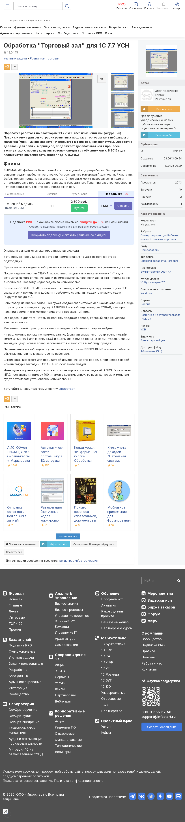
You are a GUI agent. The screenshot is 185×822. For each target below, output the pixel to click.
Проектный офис (116, 721)
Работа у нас (151, 663)
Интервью (17, 617)
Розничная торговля (163, 239)
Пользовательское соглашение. (28, 781)
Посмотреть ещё (68, 536)
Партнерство (65, 695)
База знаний (20, 639)
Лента (13, 611)
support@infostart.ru (158, 717)
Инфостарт (67, 388)
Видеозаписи (159, 600)
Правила (148, 651)
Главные (15, 605)
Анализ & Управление (66, 595)
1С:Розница (110, 674)
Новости (15, 599)
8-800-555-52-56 (156, 712)
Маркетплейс (113, 638)
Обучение (110, 593)
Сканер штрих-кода (154, 235)
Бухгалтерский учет (154, 340)
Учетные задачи (21, 657)
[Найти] (178, 580)
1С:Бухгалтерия (113, 644)
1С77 (104, 705)
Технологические (68, 746)
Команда (62, 626)
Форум (153, 614)
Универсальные (113, 693)
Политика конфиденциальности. (79, 781)
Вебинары (63, 701)
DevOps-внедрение (24, 722)
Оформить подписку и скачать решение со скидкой (69, 235)
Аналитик (108, 605)
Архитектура (65, 638)
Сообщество (19, 694)
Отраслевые (64, 733)
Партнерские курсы (116, 628)
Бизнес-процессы (69, 610)
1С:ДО (106, 686)
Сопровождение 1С (70, 657)
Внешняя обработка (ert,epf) (159, 260)
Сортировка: (94, 544)
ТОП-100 (15, 623)
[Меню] (7, 6)
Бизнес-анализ (66, 603)
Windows (146, 293)
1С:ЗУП (106, 680)
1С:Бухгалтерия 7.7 (153, 282)
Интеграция (18, 688)
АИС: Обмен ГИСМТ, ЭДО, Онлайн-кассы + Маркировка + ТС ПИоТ (18, 456)
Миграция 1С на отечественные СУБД (26, 752)
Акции (59, 665)
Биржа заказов (161, 607)
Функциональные (22, 651)
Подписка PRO (20, 645)
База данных (19, 676)
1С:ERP (106, 650)
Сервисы (62, 677)
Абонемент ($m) (151, 351)
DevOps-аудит (20, 716)
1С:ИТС (60, 671)
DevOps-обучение (23, 710)
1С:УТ (105, 668)
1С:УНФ (107, 662)
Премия (15, 629)
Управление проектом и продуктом (72, 618)
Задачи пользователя (26, 663)
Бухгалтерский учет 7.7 (156, 271)
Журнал (16, 593)
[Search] (161, 580)
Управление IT (66, 632)
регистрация (68, 560)
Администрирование (25, 682)
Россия (145, 304)
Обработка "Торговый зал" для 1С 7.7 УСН (67, 45)
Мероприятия (160, 593)
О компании (152, 633)
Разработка (18, 670)
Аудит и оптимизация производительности (25, 741)
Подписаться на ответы (21, 544)
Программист (112, 599)
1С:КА (105, 656)
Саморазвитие (66, 645)
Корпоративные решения (70, 713)
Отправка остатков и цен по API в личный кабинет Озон (18, 516)
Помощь (148, 657)
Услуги (60, 683)
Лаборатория (21, 704)
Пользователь (150, 250)
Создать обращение (162, 727)
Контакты (149, 669)
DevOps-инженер (115, 622)
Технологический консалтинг (22, 730)
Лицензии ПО (65, 727)
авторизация (88, 560)
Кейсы (60, 689)
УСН (143, 329)
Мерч (152, 621)
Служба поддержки (163, 681)
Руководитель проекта (112, 613)
